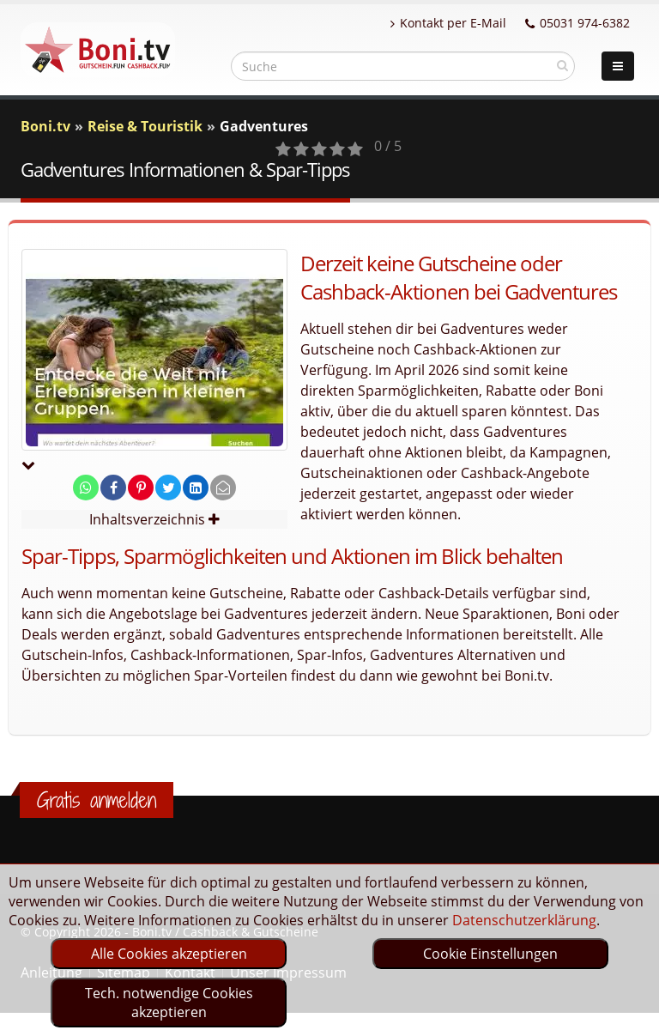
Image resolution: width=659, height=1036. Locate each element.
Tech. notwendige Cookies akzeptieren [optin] (169, 1002)
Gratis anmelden (96, 800)
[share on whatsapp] (86, 487)
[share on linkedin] (195, 487)
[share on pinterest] (140, 487)
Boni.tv (45, 126)
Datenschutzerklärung (524, 920)
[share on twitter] (168, 487)
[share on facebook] (113, 487)
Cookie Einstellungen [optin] (490, 953)
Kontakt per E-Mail (448, 23)
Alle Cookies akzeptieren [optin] (169, 953)
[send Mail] (223, 487)
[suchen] (562, 65)
